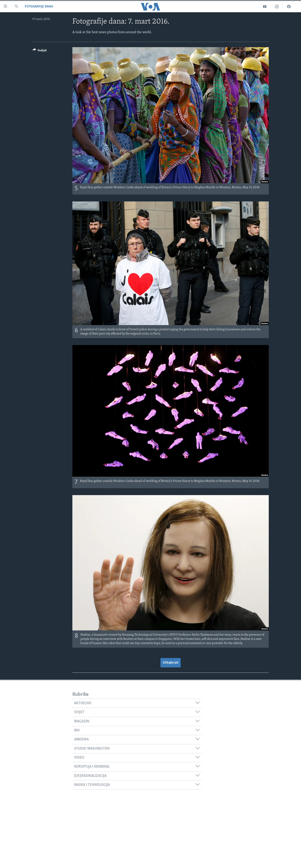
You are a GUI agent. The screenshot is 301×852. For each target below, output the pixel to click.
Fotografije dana (39, 6)
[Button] (39, 51)
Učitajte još (170, 663)
